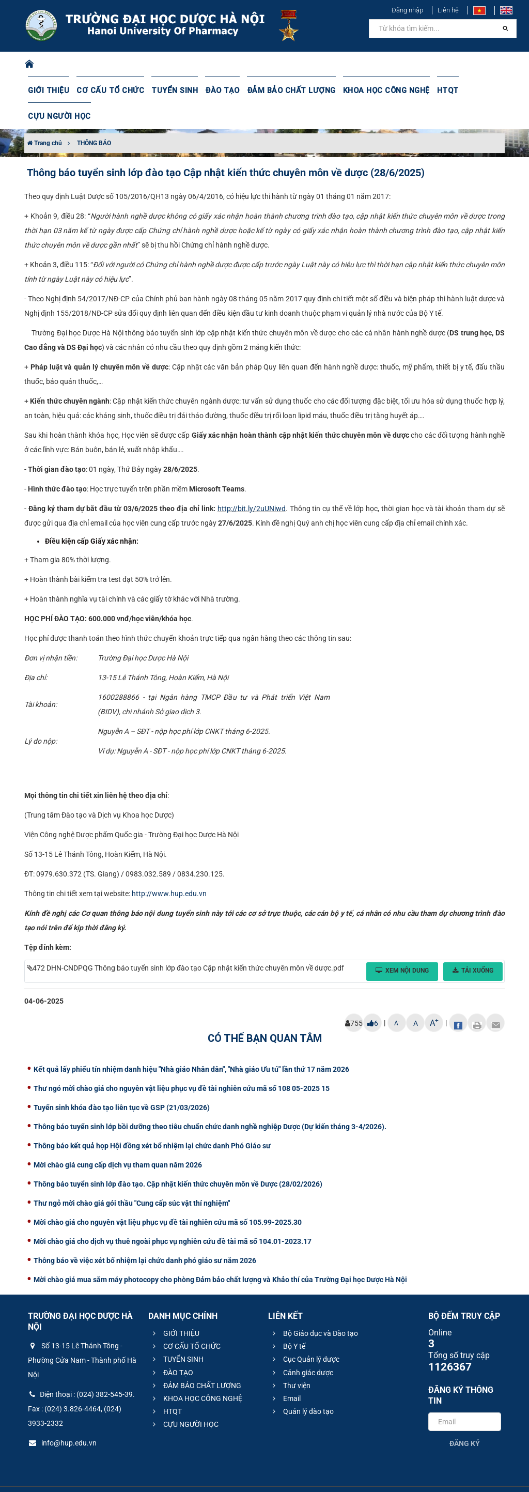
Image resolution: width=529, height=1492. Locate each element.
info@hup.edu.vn (62, 1417)
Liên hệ (448, 10)
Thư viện (290, 1360)
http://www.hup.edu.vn (169, 868)
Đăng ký (464, 1417)
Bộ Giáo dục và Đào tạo (314, 1307)
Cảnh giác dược (301, 1347)
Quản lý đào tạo (302, 1385)
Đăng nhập (407, 10)
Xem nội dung (402, 944)
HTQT (430, 90)
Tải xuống (473, 944)
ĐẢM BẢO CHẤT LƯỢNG (279, 90)
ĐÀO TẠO (213, 90)
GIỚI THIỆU (48, 90)
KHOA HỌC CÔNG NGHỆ (370, 90)
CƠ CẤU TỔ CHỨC (106, 90)
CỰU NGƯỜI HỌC (478, 90)
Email (285, 1372)
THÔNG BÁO (94, 117)
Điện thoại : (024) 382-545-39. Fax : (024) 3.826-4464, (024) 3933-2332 (81, 1383)
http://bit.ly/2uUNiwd (251, 483)
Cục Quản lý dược (304, 1333)
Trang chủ (44, 117)
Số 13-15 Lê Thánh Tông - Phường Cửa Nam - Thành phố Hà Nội (82, 1334)
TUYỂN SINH (167, 90)
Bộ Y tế (287, 1320)
